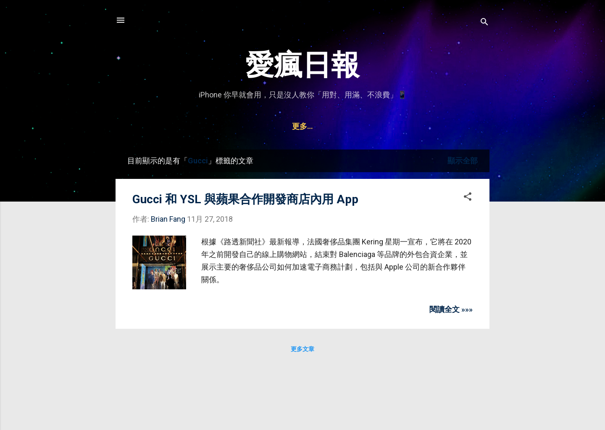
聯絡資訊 (392, 126)
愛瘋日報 (302, 65)
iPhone (209, 126)
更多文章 (302, 349)
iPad (244, 126)
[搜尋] (484, 23)
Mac (274, 126)
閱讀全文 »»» (451, 309)
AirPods (311, 126)
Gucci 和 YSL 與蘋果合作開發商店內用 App (245, 199)
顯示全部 (462, 160)
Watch (351, 126)
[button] (468, 197)
